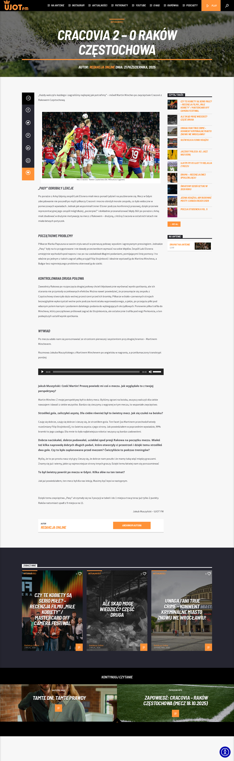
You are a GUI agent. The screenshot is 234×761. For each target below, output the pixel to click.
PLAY (211, 6)
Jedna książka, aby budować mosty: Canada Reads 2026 (196, 224)
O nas (156, 5)
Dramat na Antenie (180, 269)
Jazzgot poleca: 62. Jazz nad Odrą (194, 178)
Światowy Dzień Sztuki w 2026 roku (194, 212)
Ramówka (172, 5)
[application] (101, 396)
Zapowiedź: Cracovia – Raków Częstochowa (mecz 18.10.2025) (175, 725)
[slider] (96, 396)
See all (174, 249)
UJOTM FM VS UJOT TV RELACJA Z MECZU (196, 189)
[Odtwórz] (42, 396)
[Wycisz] (150, 396)
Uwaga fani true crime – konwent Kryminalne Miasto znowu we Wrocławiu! (196, 155)
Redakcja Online (102, 79)
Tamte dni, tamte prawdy (59, 722)
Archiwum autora (132, 550)
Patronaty (121, 5)
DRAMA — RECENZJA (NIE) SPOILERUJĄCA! (193, 201)
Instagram (78, 5)
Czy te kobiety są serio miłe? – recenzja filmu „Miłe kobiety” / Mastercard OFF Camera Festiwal (196, 130)
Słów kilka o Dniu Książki (194, 164)
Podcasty (192, 5)
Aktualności (99, 5)
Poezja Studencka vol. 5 (194, 233)
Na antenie (57, 5)
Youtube (141, 5)
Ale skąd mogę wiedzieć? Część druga (194, 143)
